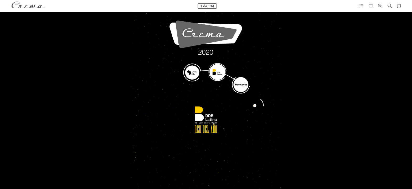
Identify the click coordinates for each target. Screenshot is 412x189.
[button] (361, 6)
